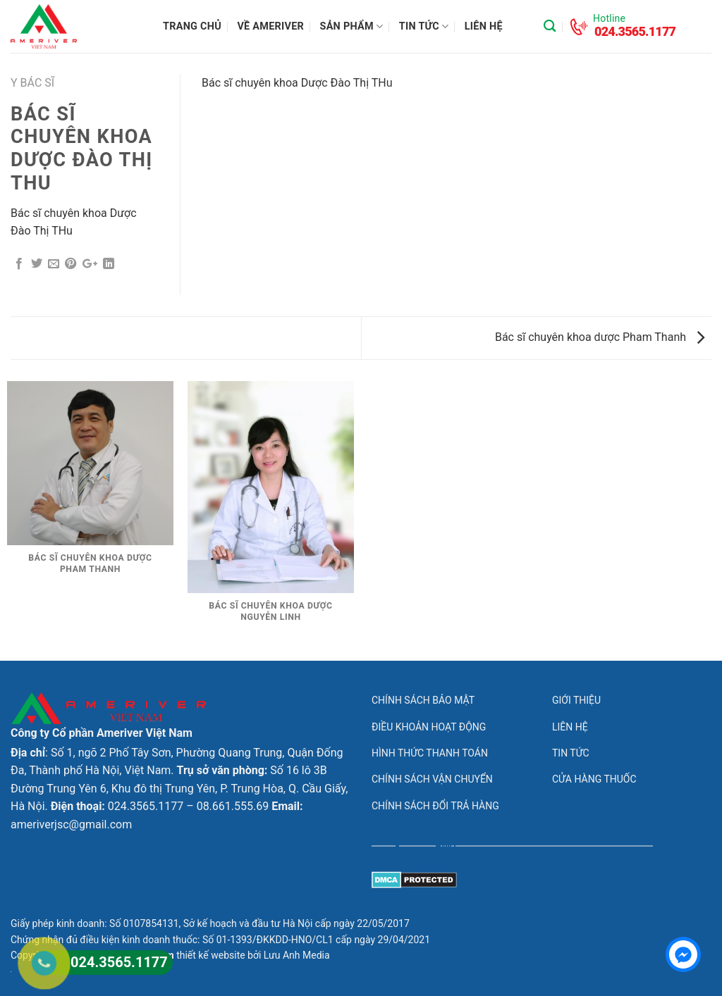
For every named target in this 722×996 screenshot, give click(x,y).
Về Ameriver (270, 26)
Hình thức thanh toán (430, 753)
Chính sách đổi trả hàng (435, 805)
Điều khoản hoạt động (429, 727)
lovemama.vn (33, 669)
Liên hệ (484, 26)
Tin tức (424, 26)
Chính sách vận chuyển (432, 779)
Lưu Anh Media (297, 955)
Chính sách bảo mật (423, 700)
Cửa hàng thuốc (594, 779)
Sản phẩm (352, 26)
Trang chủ (192, 26)
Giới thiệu (576, 700)
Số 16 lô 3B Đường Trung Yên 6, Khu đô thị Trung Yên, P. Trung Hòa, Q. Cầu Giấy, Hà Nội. (179, 788)
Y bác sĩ (32, 82)
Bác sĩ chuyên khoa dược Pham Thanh (599, 337)
